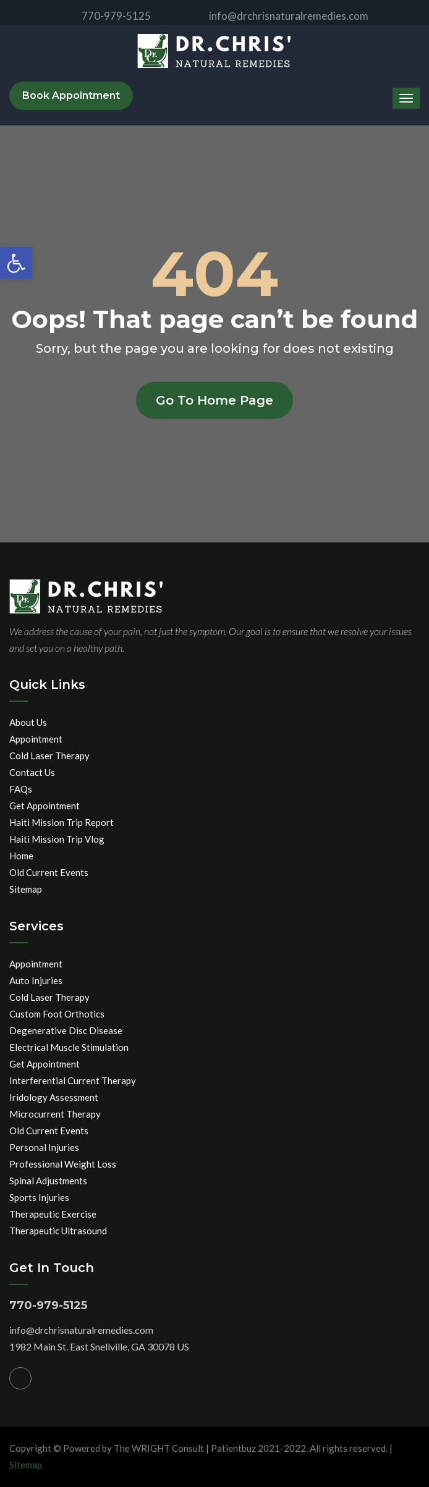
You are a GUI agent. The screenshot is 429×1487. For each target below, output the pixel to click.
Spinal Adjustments (48, 1180)
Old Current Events (48, 872)
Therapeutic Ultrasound (58, 1230)
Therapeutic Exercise (52, 1214)
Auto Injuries (35, 980)
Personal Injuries (44, 1147)
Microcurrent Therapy (55, 1113)
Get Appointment (44, 805)
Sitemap (25, 889)
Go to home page (214, 400)
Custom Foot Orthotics (56, 1013)
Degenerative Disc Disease (65, 1030)
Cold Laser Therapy (49, 755)
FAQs (20, 788)
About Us (28, 722)
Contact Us (32, 772)
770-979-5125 (106, 15)
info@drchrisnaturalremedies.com (278, 15)
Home (21, 855)
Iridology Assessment (53, 1097)
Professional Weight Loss (62, 1163)
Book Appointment (71, 95)
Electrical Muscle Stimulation (69, 1047)
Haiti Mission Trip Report (61, 822)
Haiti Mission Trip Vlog (56, 839)
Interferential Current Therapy (72, 1080)
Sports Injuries (39, 1197)
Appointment (35, 738)
